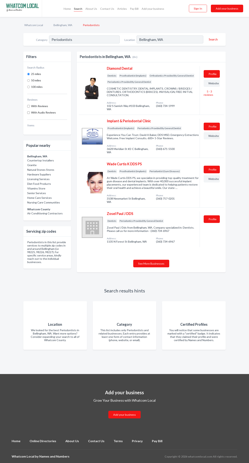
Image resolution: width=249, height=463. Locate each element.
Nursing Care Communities (43, 202)
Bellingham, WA (62, 25)
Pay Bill (134, 8)
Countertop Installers (40, 160)
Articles (122, 8)
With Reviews (39, 106)
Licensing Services (38, 179)
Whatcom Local (33, 25)
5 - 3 (208, 93)
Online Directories (43, 441)
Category (41, 39)
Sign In (198, 8)
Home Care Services (39, 197)
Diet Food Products (39, 183)
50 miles (36, 80)
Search (78, 8)
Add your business (153, 8)
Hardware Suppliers (39, 174)
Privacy (137, 441)
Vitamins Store (36, 188)
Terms (118, 441)
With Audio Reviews (43, 112)
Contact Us (107, 8)
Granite (32, 165)
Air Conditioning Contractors (45, 213)
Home (67, 8)
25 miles (36, 74)
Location (129, 39)
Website (213, 83)
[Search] (212, 39)
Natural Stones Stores (40, 169)
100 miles (37, 86)
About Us (91, 8)
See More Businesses (151, 263)
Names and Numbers (54, 456)
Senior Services (36, 193)
